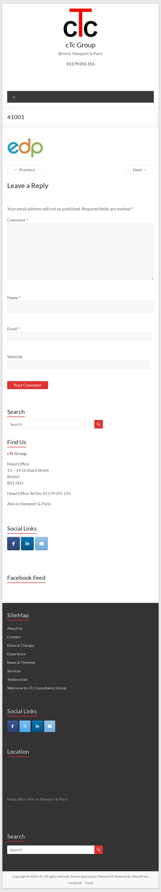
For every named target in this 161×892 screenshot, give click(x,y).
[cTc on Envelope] (41, 543)
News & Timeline (21, 662)
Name (13, 297)
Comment (17, 219)
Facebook (75, 883)
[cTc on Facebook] (13, 543)
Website (15, 356)
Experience (16, 654)
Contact (13, 637)
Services (14, 671)
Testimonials (17, 679)
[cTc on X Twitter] (25, 726)
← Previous (24, 169)
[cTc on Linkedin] (27, 543)
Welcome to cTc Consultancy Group (36, 688)
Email (13, 328)
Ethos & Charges (20, 645)
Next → (140, 169)
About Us (15, 628)
